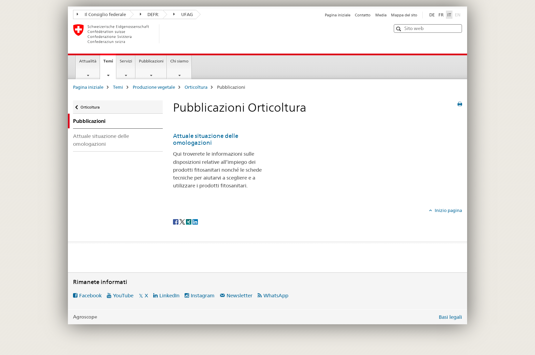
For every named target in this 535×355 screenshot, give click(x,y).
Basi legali (450, 317)
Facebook (90, 295)
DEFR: (150, 14)
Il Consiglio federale (101, 14)
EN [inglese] (458, 14)
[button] (399, 29)
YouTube (123, 295)
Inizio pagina (448, 210)
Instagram (203, 295)
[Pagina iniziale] (170, 33)
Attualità (88, 60)
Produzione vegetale (154, 87)
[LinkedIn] (195, 221)
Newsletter (239, 295)
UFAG (183, 14)
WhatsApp (275, 295)
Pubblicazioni (151, 60)
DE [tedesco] (432, 14)
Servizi (126, 60)
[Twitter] (182, 221)
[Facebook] (176, 221)
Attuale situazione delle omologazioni (101, 140)
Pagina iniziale (337, 15)
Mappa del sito (404, 15)
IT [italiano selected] (449, 14)
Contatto (363, 15)
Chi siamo (179, 60)
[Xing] (189, 221)
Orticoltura (196, 87)
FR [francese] (441, 14)
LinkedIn (169, 295)
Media (381, 15)
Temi (109, 63)
